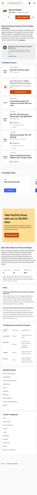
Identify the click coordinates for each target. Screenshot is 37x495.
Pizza (4, 418)
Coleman (6, 391)
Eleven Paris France (9, 373)
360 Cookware (7, 398)
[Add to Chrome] (11, 235)
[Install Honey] (12, 56)
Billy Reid (5, 395)
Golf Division (7, 377)
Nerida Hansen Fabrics (10, 402)
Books (5, 446)
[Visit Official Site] (33, 17)
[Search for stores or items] (15, 3)
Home (3, 464)
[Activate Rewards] (22, 17)
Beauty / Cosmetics (9, 450)
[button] (34, 3)
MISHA (5, 405)
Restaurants (7, 422)
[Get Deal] (10, 190)
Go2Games (6, 384)
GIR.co (5, 388)
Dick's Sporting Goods (10, 380)
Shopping (6, 436)
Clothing (5, 439)
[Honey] (3, 3)
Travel (5, 432)
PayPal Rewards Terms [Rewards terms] (16, 86)
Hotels (5, 429)
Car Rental (6, 443)
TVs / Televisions (8, 425)
